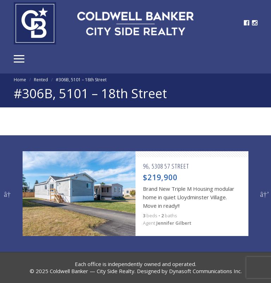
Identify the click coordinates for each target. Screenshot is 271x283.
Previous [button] (7, 193)
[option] (135, 193)
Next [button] (263, 193)
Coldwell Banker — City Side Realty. (93, 271)
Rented (41, 80)
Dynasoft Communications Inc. (205, 271)
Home (20, 80)
